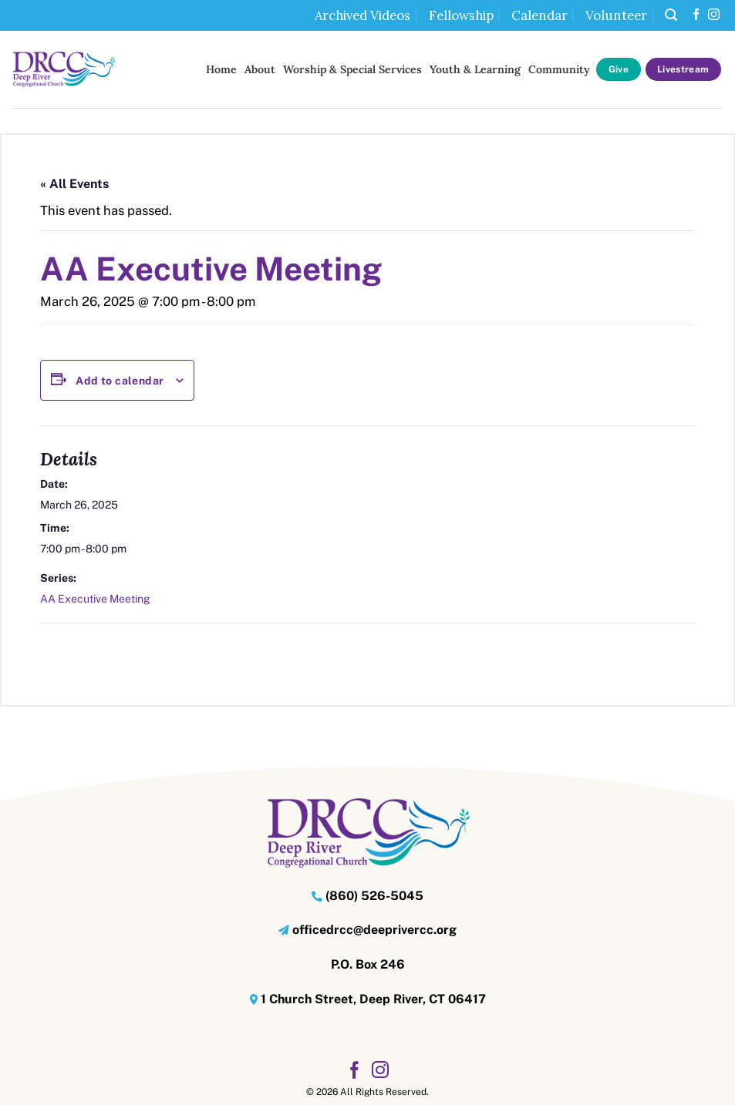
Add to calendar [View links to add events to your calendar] (120, 380)
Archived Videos (362, 15)
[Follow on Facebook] (696, 15)
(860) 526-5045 (374, 895)
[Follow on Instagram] (714, 15)
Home (221, 69)
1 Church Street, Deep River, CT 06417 (373, 999)
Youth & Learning (475, 69)
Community (559, 69)
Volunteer (616, 15)
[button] (671, 15)
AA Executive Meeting (95, 599)
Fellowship (461, 15)
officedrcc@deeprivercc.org (374, 929)
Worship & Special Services (352, 69)
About (259, 69)
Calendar (539, 15)
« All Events (74, 183)
